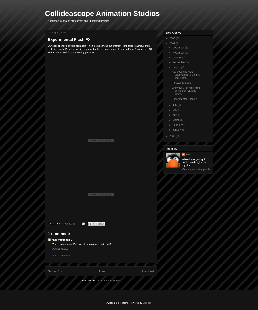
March (176, 120)
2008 (172, 38)
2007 (172, 43)
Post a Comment (61, 255)
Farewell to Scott (181, 82)
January (177, 129)
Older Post (147, 271)
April (175, 114)
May (175, 110)
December (179, 47)
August (177, 67)
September (179, 62)
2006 (172, 136)
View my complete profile (196, 169)
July (175, 105)
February (178, 124)
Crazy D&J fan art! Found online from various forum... (186, 90)
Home (101, 271)
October (177, 57)
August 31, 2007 (61, 248)
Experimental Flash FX (185, 98)
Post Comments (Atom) (108, 280)
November (179, 52)
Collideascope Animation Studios (102, 13)
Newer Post (55, 271)
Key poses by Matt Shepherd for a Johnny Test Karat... (186, 74)
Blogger (147, 302)
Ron (188, 154)
